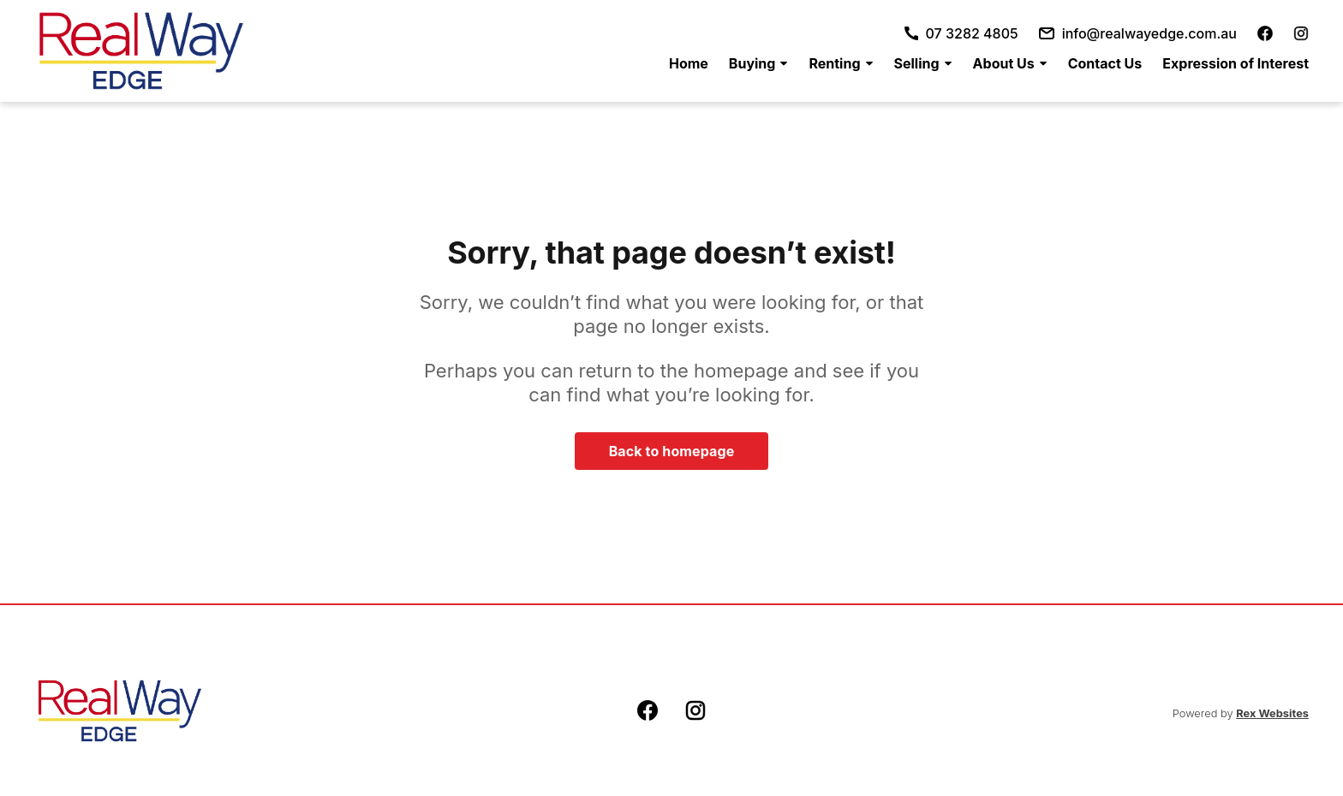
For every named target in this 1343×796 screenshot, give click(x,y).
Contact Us (1105, 63)
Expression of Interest (1235, 63)
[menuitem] (689, 63)
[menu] (984, 63)
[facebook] (1265, 33)
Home (688, 63)
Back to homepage (672, 451)
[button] (759, 63)
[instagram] (1301, 33)
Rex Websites (1272, 713)
